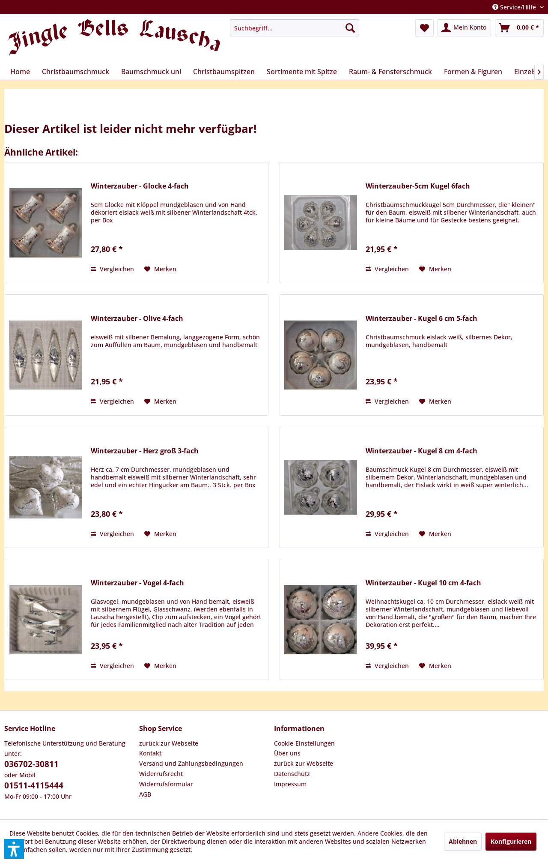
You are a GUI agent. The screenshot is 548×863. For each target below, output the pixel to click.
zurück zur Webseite (168, 743)
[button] (14, 849)
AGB (145, 794)
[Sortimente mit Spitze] (302, 71)
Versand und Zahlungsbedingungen (191, 763)
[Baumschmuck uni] (151, 71)
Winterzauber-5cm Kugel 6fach (418, 186)
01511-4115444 (33, 785)
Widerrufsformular (166, 784)
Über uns (287, 753)
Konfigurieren (511, 841)
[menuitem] (294, 27)
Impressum (290, 784)
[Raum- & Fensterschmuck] (390, 71)
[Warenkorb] (519, 27)
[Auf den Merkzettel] (160, 269)
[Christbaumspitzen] (224, 71)
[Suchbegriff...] (294, 27)
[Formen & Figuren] (473, 71)
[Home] (20, 71)
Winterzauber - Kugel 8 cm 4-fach (421, 450)
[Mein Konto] (464, 27)
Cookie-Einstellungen (304, 743)
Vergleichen (112, 269)
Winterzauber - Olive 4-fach (137, 318)
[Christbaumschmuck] (75, 71)
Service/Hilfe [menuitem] (515, 7)
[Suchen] (350, 27)
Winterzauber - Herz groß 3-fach (145, 450)
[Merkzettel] (424, 27)
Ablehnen (463, 841)
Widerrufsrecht (161, 774)
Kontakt (150, 753)
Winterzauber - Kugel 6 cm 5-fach (421, 318)
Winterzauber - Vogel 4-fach (137, 582)
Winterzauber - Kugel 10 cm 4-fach (423, 582)
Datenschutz (292, 774)
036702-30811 (31, 764)
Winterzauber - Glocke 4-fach (140, 186)
